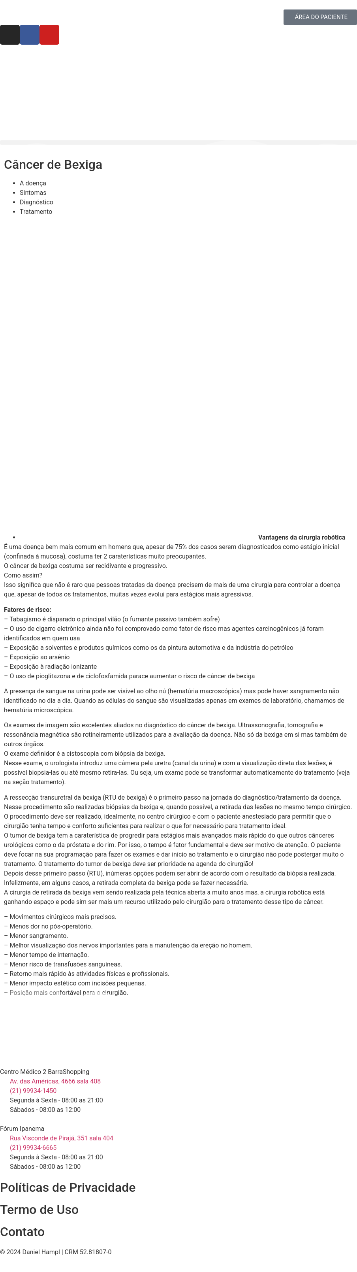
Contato (22, 1231)
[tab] (186, 183)
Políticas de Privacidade (67, 1187)
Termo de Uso (39, 1209)
